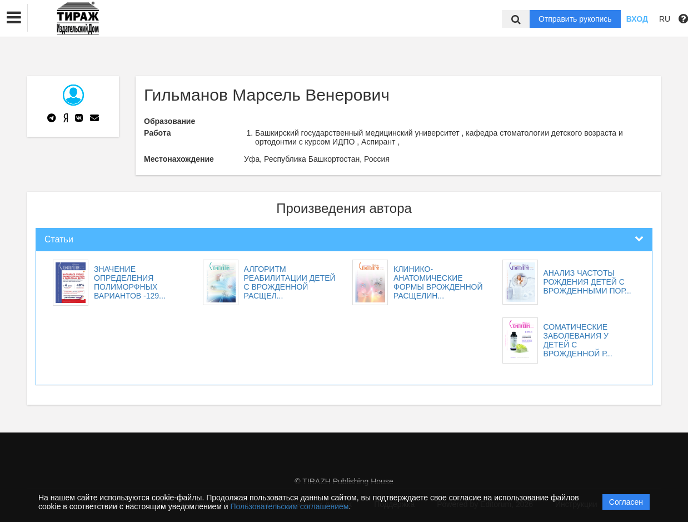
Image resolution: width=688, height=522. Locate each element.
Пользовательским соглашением (290, 506)
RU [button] (664, 18)
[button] (14, 18)
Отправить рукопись (575, 18)
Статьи (58, 239)
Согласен (626, 502)
